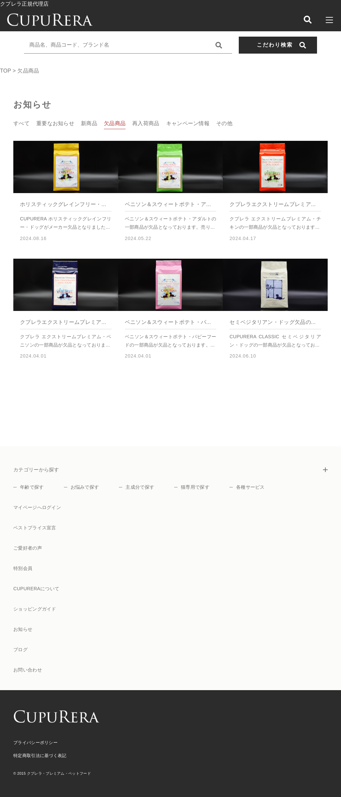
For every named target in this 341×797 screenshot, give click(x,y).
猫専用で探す (195, 487)
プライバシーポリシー (35, 742)
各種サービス (250, 487)
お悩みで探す (85, 487)
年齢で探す (32, 487)
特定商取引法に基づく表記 (40, 755)
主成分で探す (140, 487)
